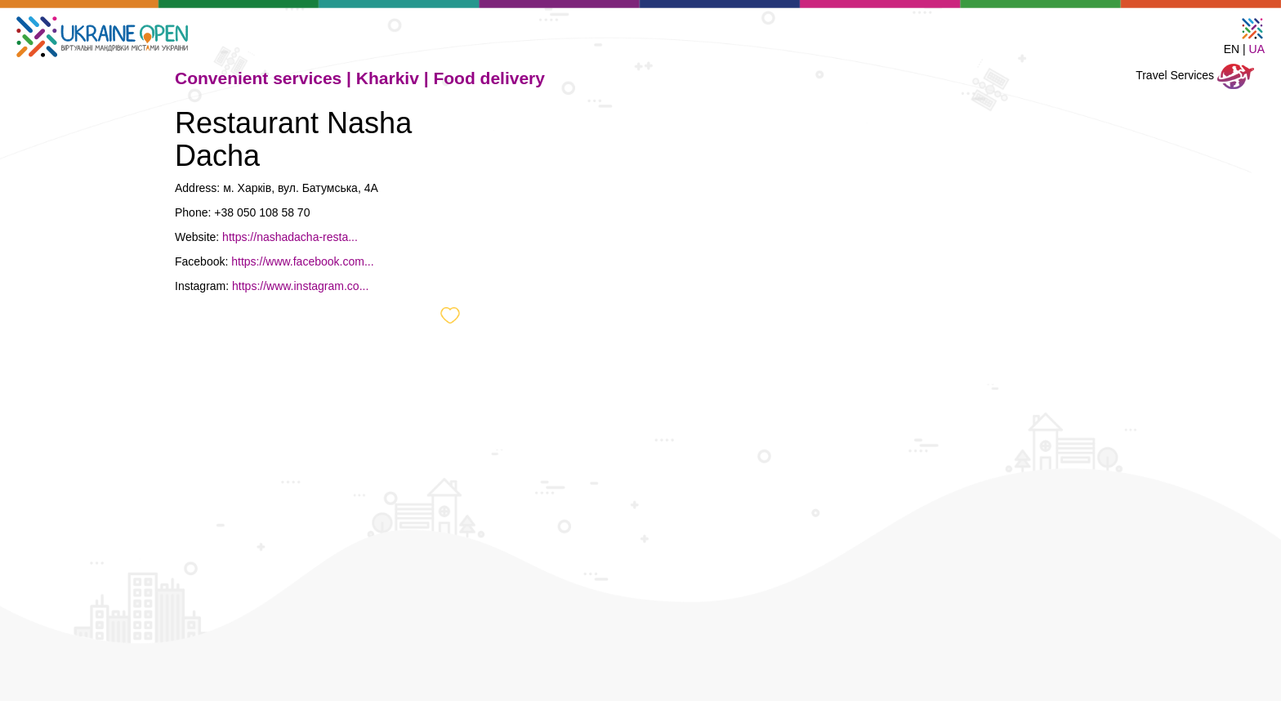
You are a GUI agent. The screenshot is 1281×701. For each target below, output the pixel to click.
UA (1257, 49)
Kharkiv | (395, 78)
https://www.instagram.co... (300, 285)
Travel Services (1195, 76)
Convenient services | (265, 78)
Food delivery (489, 78)
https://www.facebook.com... (302, 261)
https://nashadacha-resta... (290, 236)
